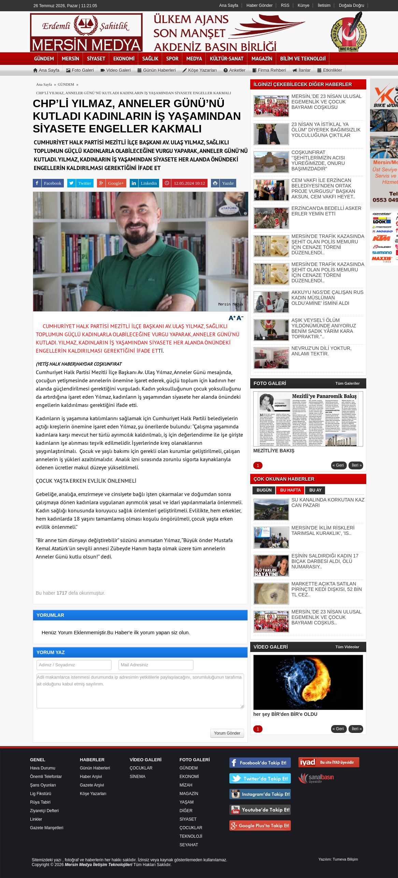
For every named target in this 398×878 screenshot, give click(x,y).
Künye (303, 5)
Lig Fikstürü (40, 793)
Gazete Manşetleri (46, 827)
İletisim (324, 5)
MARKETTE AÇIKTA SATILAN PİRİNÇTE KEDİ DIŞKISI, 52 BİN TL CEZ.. (327, 589)
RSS (285, 5)
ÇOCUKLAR (141, 768)
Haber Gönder (259, 5)
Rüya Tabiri (40, 802)
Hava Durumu (42, 768)
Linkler (36, 819)
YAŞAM (187, 802)
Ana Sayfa (228, 5)
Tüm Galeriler (348, 383)
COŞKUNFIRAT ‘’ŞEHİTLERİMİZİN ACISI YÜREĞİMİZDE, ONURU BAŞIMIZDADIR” (318, 160)
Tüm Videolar (347, 647)
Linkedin (143, 183)
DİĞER (186, 810)
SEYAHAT (189, 844)
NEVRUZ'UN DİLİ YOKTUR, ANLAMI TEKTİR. (322, 350)
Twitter (79, 183)
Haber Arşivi (91, 776)
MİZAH (186, 785)
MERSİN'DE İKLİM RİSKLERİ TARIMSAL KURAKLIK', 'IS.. (323, 530)
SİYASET (188, 819)
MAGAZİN (189, 793)
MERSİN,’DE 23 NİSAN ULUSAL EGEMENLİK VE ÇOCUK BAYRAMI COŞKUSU (326, 102)
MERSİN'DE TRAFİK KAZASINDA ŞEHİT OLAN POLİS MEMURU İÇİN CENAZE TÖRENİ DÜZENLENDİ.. (328, 244)
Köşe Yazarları (93, 793)
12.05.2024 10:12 (183, 183)
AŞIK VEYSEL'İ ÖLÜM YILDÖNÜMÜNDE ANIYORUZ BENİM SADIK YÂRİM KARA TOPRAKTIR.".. (324, 328)
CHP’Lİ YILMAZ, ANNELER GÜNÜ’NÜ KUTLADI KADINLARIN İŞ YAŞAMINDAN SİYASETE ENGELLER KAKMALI (133, 93)
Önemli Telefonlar (46, 776)
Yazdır (222, 183)
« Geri (338, 465)
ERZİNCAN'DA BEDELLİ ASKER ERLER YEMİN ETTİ (326, 211)
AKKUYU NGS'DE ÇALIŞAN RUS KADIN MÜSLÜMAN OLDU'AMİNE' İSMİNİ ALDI (328, 297)
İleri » (357, 465)
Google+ (110, 183)
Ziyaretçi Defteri (44, 810)
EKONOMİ (189, 776)
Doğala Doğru (351, 5)
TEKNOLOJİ (191, 836)
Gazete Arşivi (92, 785)
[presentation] (88, 727)
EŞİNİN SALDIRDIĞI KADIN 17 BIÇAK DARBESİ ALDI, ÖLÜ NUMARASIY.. (325, 561)
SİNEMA (137, 776)
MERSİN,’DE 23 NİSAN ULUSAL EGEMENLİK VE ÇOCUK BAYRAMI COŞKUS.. (326, 617)
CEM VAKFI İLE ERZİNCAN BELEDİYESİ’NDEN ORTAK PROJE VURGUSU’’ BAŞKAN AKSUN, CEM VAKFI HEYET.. (323, 188)
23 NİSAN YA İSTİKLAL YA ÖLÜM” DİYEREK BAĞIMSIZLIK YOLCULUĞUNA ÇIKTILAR (326, 130)
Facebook (47, 183)
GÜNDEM (189, 768)
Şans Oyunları (43, 785)
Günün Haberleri (95, 768)
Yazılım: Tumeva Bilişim (338, 859)
